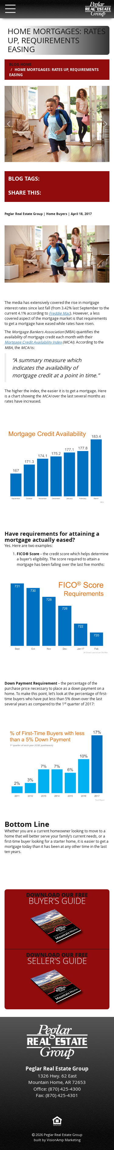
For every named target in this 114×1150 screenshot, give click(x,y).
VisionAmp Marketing (64, 1140)
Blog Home (20, 64)
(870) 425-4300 (64, 1089)
